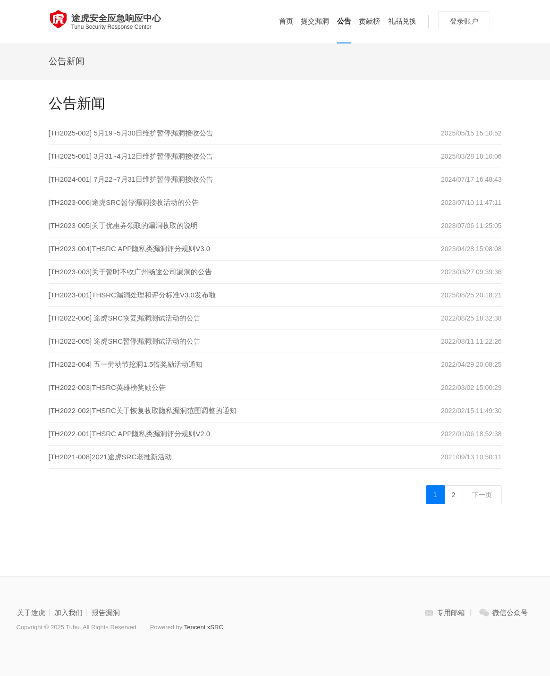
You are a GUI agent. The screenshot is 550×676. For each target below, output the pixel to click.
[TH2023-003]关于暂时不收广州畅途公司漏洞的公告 (130, 272)
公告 (344, 21)
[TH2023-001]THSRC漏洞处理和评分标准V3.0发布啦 (132, 295)
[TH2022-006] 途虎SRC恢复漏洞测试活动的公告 (125, 318)
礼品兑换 (402, 21)
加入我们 (68, 612)
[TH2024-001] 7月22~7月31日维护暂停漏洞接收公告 (131, 179)
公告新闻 (67, 61)
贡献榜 (369, 21)
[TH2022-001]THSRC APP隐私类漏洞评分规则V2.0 (130, 434)
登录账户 (464, 21)
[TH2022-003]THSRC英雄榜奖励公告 (107, 387)
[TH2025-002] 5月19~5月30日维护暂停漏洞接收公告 (131, 133)
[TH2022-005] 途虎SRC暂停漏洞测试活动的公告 (125, 341)
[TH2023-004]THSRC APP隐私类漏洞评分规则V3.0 (130, 249)
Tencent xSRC (203, 627)
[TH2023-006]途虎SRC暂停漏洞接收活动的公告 (124, 202)
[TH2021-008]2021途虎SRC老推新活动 (110, 457)
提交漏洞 (315, 21)
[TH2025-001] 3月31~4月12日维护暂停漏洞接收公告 (131, 156)
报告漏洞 (106, 612)
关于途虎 (31, 612)
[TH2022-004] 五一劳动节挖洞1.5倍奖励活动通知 (126, 364)
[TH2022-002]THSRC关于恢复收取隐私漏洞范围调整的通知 (143, 410)
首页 (286, 21)
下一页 (482, 495)
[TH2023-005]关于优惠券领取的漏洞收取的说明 (123, 225)
